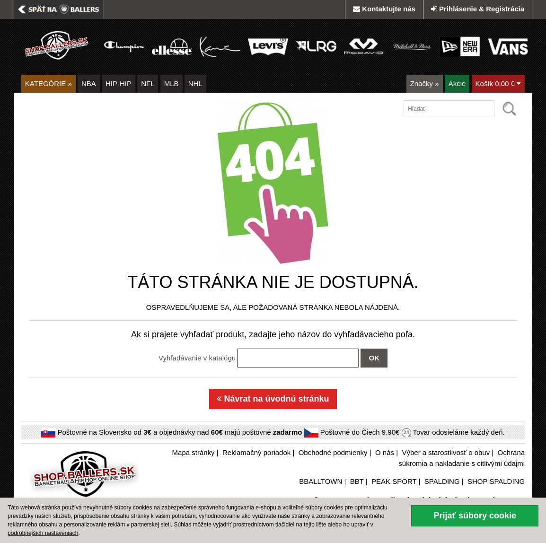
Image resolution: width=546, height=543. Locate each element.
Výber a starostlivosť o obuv (446, 452)
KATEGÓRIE (48, 83)
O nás (384, 452)
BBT (357, 481)
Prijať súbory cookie (474, 515)
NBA (88, 83)
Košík (498, 83)
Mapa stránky (193, 452)
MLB (171, 83)
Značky (424, 83)
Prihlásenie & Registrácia (477, 9)
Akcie (457, 83)
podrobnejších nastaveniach (43, 533)
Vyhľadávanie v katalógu (197, 358)
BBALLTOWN (320, 481)
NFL (147, 83)
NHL (195, 83)
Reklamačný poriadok (256, 452)
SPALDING (442, 481)
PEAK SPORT (393, 481)
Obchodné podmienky (333, 452)
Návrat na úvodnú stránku (273, 398)
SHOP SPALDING (496, 481)
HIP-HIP (119, 83)
